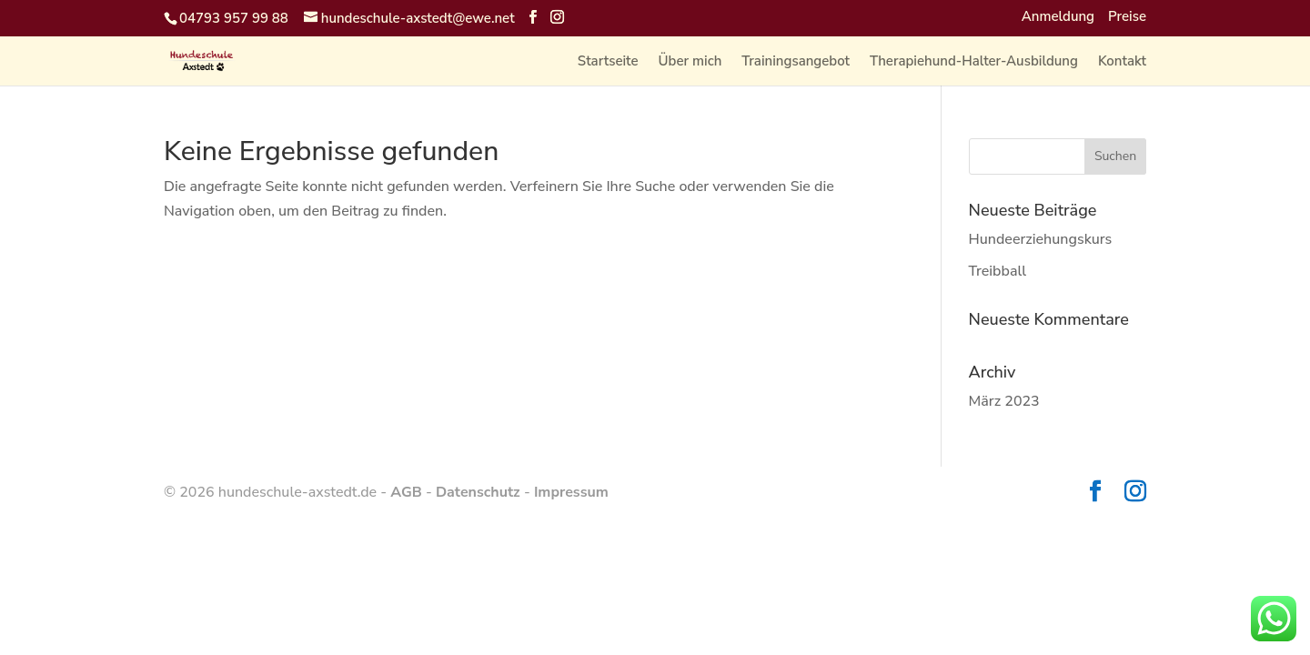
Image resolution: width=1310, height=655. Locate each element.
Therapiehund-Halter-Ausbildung (974, 62)
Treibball (998, 271)
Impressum (571, 492)
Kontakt (1122, 62)
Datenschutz (478, 492)
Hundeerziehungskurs (1041, 239)
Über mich (690, 62)
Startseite (608, 62)
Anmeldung (1058, 17)
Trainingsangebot (795, 62)
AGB (405, 492)
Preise (1127, 17)
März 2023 (1004, 401)
